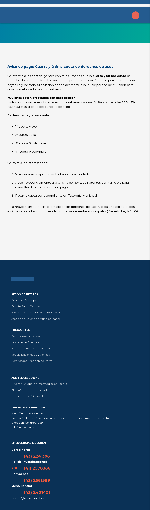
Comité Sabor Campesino (27, 306)
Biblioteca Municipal (24, 300)
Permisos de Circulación (26, 335)
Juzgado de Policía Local (27, 396)
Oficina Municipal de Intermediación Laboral (39, 383)
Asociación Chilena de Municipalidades (35, 318)
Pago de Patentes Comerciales (31, 348)
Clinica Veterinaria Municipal (29, 390)
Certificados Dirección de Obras (31, 360)
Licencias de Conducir (25, 342)
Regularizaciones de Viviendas (30, 354)
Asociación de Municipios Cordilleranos (35, 312)
